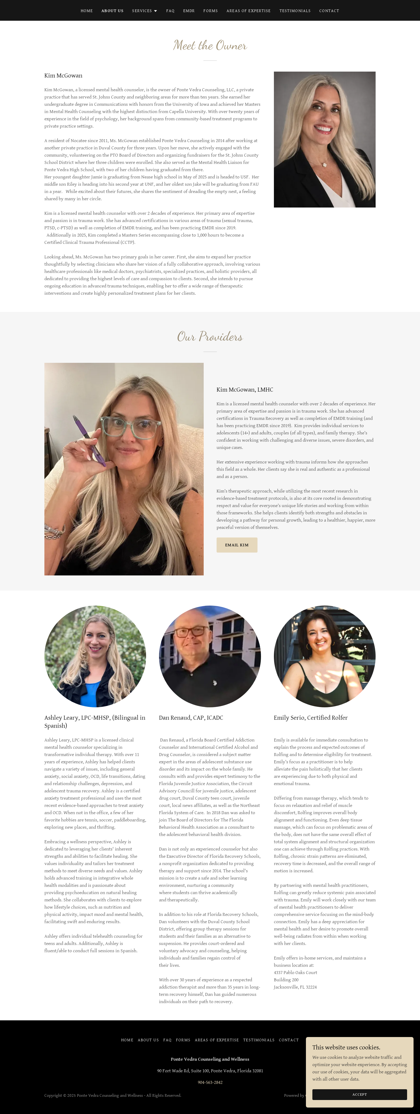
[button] (144, 11)
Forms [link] (210, 10)
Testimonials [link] (295, 10)
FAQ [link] (170, 10)
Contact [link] (329, 10)
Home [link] (87, 10)
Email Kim (237, 545)
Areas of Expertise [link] (249, 10)
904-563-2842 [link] (210, 1082)
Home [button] (127, 1040)
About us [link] (112, 10)
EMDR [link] (189, 10)
